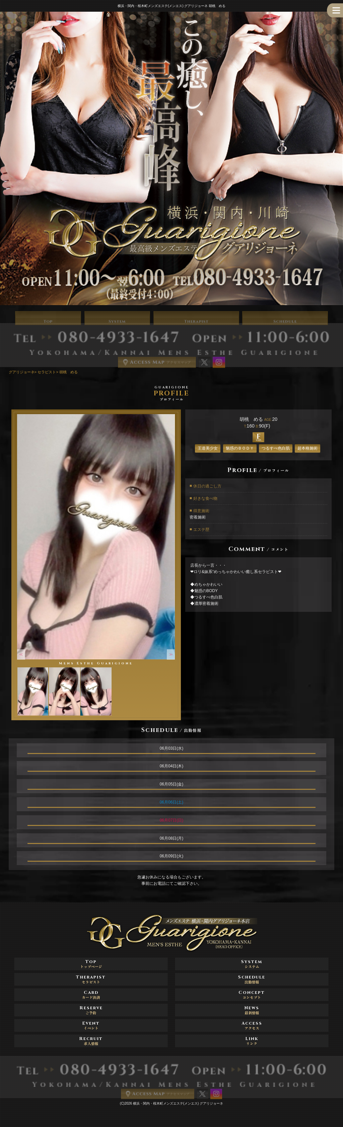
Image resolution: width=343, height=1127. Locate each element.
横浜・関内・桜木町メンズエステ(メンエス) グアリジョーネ (178, 1103)
